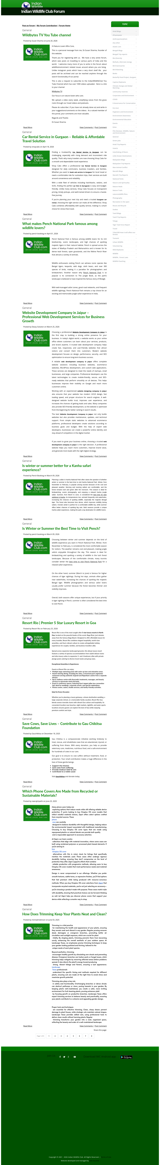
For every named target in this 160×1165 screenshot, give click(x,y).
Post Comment (101, 127)
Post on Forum (28, 25)
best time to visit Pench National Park (85, 561)
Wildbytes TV (57, 91)
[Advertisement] (80, 1090)
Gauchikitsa (60, 776)
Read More (27, 127)
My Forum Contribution (47, 25)
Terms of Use (106, 1157)
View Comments (86, 127)
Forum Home (64, 25)
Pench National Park (92, 272)
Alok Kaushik (94, 1161)
